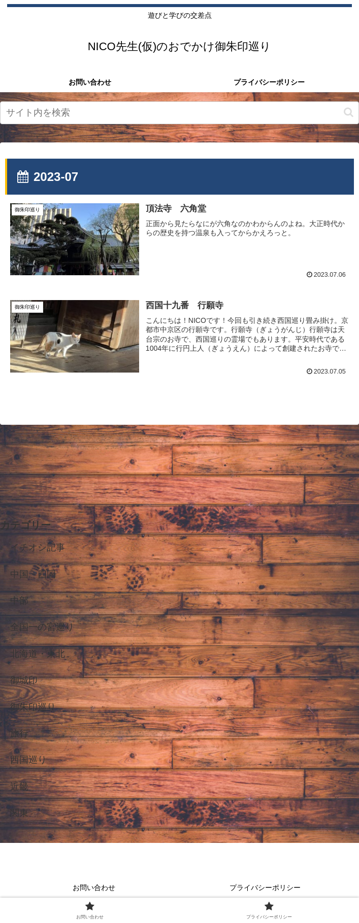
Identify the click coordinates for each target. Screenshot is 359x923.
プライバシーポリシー (265, 887)
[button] (348, 112)
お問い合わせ (94, 887)
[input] (179, 112)
